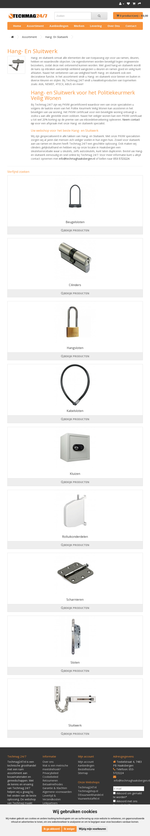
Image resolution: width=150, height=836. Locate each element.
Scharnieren (75, 599)
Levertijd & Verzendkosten (52, 797)
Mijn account (86, 762)
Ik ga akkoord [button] (52, 828)
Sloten (75, 662)
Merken (79, 26)
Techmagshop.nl (88, 791)
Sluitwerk (75, 725)
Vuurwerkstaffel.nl (88, 798)
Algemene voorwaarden (57, 792)
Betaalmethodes (53, 784)
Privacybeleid (50, 773)
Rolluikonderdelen (75, 537)
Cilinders (75, 285)
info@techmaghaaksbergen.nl (77, 158)
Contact (131, 26)
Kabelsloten (75, 411)
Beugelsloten (75, 222)
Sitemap (83, 773)
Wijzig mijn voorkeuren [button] (92, 828)
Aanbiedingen (58, 26)
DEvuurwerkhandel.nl (90, 795)
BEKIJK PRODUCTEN (75, 230)
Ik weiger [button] (69, 828)
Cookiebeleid (50, 777)
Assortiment (35, 26)
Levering (96, 26)
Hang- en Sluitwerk (56, 37)
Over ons (113, 26)
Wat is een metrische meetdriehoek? (55, 767)
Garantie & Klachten (55, 788)
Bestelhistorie (86, 769)
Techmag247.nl (87, 787)
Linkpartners (50, 803)
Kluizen (75, 474)
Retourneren (50, 780)
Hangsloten (75, 348)
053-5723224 (121, 158)
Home (17, 26)
